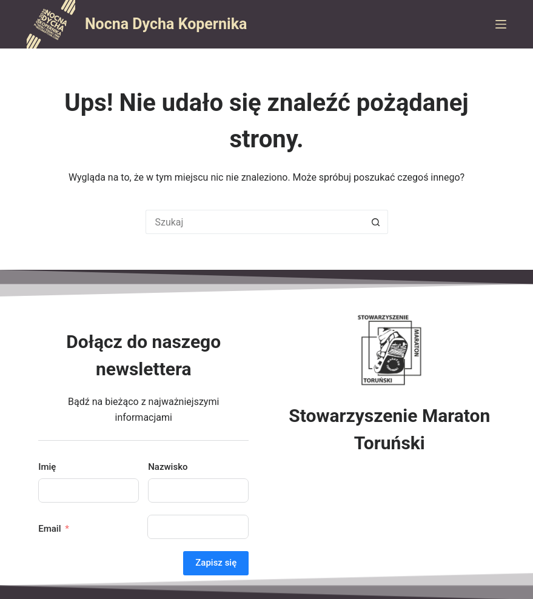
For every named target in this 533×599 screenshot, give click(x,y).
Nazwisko (167, 466)
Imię (47, 466)
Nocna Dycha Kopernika (166, 24)
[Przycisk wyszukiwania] (376, 222)
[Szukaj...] (255, 222)
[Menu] (500, 24)
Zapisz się (215, 562)
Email (49, 528)
